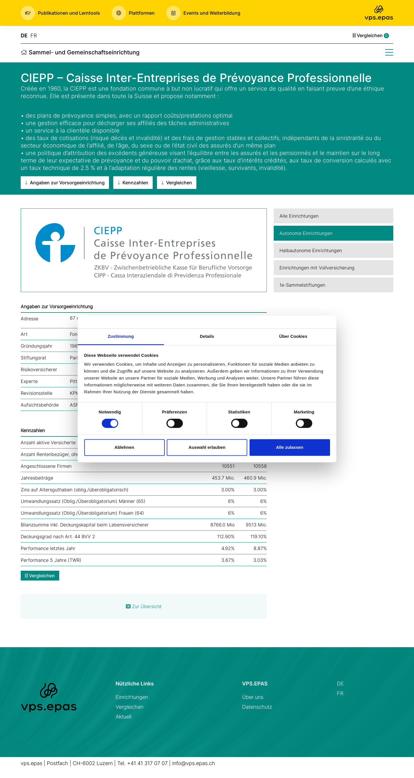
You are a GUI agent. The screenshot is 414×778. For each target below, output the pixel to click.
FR (33, 35)
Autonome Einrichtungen (305, 233)
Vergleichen (371, 35)
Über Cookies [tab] (293, 336)
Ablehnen (124, 447)
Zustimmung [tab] (121, 336)
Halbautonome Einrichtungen (310, 250)
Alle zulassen (289, 447)
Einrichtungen (132, 697)
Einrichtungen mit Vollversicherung (316, 268)
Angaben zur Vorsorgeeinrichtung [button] (65, 182)
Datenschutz (257, 707)
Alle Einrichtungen (299, 216)
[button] (60, 13)
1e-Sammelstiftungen (302, 285)
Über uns (252, 697)
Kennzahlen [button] (133, 182)
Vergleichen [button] (176, 182)
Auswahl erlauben (207, 447)
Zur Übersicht (144, 606)
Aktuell (123, 717)
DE (24, 35)
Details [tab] (207, 336)
